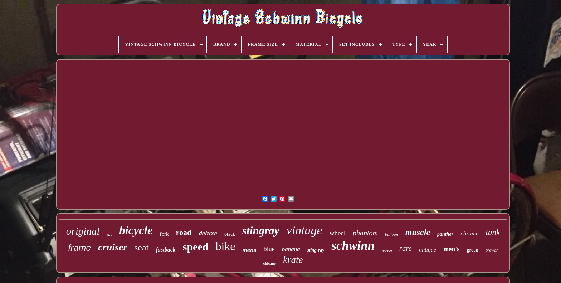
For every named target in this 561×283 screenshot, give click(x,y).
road (184, 232)
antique (427, 250)
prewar (492, 250)
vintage (304, 230)
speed (196, 247)
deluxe (208, 233)
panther (445, 234)
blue (269, 249)
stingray (260, 230)
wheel (338, 233)
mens (250, 250)
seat (141, 247)
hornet (387, 251)
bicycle (135, 230)
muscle (417, 232)
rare (405, 248)
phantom (365, 233)
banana (291, 249)
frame (79, 248)
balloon (391, 234)
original (82, 231)
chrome (469, 233)
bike (225, 246)
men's (451, 249)
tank (493, 232)
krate (293, 259)
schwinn (353, 246)
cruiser (112, 247)
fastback (166, 250)
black (229, 234)
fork (164, 234)
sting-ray (316, 250)
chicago (269, 263)
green (472, 250)
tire (109, 235)
